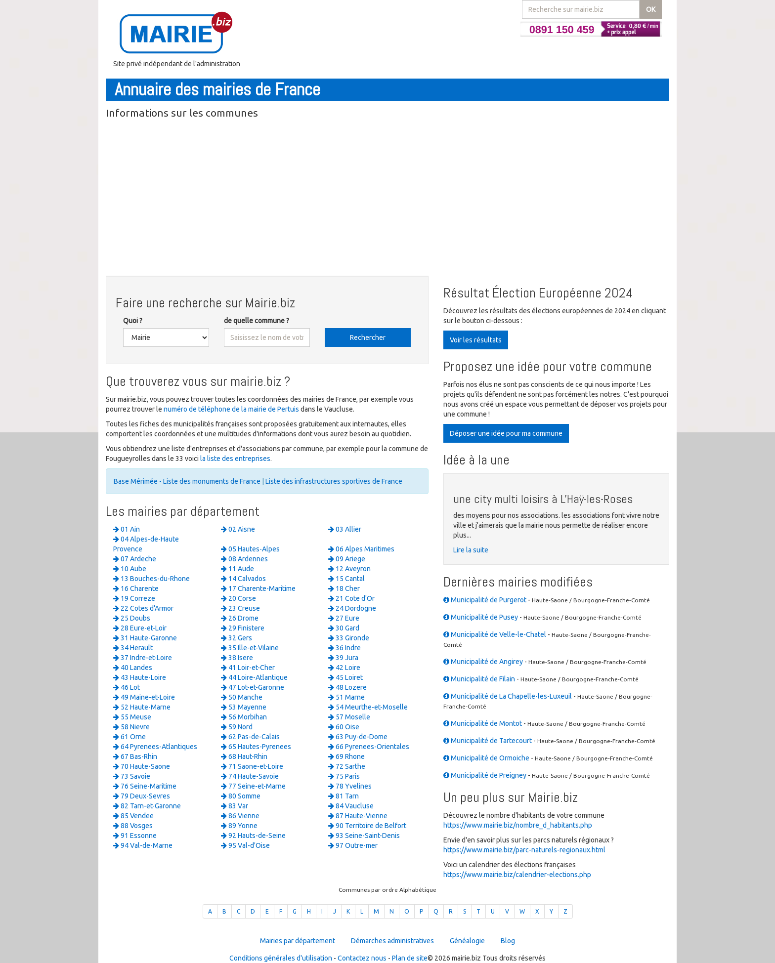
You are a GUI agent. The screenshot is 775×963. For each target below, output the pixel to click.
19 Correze (134, 598)
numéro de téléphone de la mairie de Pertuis (231, 409)
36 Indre (344, 648)
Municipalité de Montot (482, 723)
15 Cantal (346, 579)
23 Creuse (240, 608)
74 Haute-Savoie (250, 776)
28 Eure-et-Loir (140, 628)
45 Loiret (345, 677)
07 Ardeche (134, 559)
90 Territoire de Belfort (367, 826)
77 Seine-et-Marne (253, 786)
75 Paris (344, 776)
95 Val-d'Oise (245, 845)
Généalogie (467, 941)
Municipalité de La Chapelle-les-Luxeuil (507, 696)
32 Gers (236, 638)
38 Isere (237, 658)
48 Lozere (347, 687)
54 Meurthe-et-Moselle (368, 707)
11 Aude (237, 569)
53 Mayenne (243, 707)
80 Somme (240, 796)
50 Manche (241, 697)
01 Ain (126, 529)
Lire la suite (470, 550)
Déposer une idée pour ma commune (506, 433)
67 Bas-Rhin (135, 756)
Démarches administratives (392, 941)
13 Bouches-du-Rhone (151, 579)
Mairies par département (297, 941)
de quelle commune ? (256, 321)
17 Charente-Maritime (258, 588)
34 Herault (133, 648)
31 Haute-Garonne (145, 638)
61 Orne (129, 737)
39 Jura (343, 658)
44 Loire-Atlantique (254, 677)
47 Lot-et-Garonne (252, 687)
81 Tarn (343, 796)
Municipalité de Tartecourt (487, 741)
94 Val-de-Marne (142, 845)
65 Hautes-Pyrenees (256, 747)
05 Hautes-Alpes (250, 549)
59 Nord (237, 727)
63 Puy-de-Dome (358, 737)
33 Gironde (348, 638)
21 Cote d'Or (351, 598)
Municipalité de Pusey (480, 617)
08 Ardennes (244, 559)
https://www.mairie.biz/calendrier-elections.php (517, 875)
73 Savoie (131, 776)
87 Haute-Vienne (358, 816)
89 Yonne (239, 826)
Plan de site (410, 958)
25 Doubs (131, 618)
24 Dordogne (352, 608)
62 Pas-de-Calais (250, 737)
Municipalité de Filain (479, 679)
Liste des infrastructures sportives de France (333, 481)
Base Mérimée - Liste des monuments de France (187, 481)
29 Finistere (242, 628)
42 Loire (344, 667)
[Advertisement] (387, 199)
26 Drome (239, 618)
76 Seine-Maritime (144, 786)
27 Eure (343, 618)
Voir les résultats (476, 340)
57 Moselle (349, 717)
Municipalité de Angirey (483, 662)
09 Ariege (346, 559)
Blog (508, 941)
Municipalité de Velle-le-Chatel (494, 634)
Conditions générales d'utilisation (280, 958)
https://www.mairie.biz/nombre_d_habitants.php (517, 825)
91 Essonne (135, 835)
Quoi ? (132, 321)
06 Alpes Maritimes (361, 549)
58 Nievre (131, 727)
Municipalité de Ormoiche (486, 758)
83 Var (234, 806)
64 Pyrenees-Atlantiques (155, 747)
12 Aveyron (349, 569)
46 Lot (126, 687)
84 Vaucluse (351, 806)
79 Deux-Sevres (141, 796)
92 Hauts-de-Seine (253, 835)
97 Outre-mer (353, 845)
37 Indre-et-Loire (142, 658)
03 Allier (344, 529)
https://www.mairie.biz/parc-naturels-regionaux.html (524, 850)
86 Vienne (240, 816)
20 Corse (238, 598)
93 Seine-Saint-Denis (364, 835)
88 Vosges (133, 826)
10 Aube (129, 569)
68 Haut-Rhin (244, 756)
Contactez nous (362, 958)
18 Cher (344, 588)
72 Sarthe (346, 766)
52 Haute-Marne (142, 707)
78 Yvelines (350, 786)
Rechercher (368, 337)
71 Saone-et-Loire (252, 766)
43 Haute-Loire (139, 677)
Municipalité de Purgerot (484, 600)
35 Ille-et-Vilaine (250, 648)
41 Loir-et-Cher (248, 667)
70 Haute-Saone (141, 766)
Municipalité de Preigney (484, 775)
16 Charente (136, 588)
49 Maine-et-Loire (144, 697)
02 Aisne (238, 529)
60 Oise (343, 727)
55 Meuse (132, 717)
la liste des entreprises (235, 458)
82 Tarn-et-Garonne (147, 806)
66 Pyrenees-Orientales (368, 747)
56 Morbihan (244, 717)
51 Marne (346, 697)
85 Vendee (133, 816)
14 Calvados (243, 579)
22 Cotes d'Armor (143, 608)
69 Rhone (346, 756)
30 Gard (343, 628)
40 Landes (132, 667)
